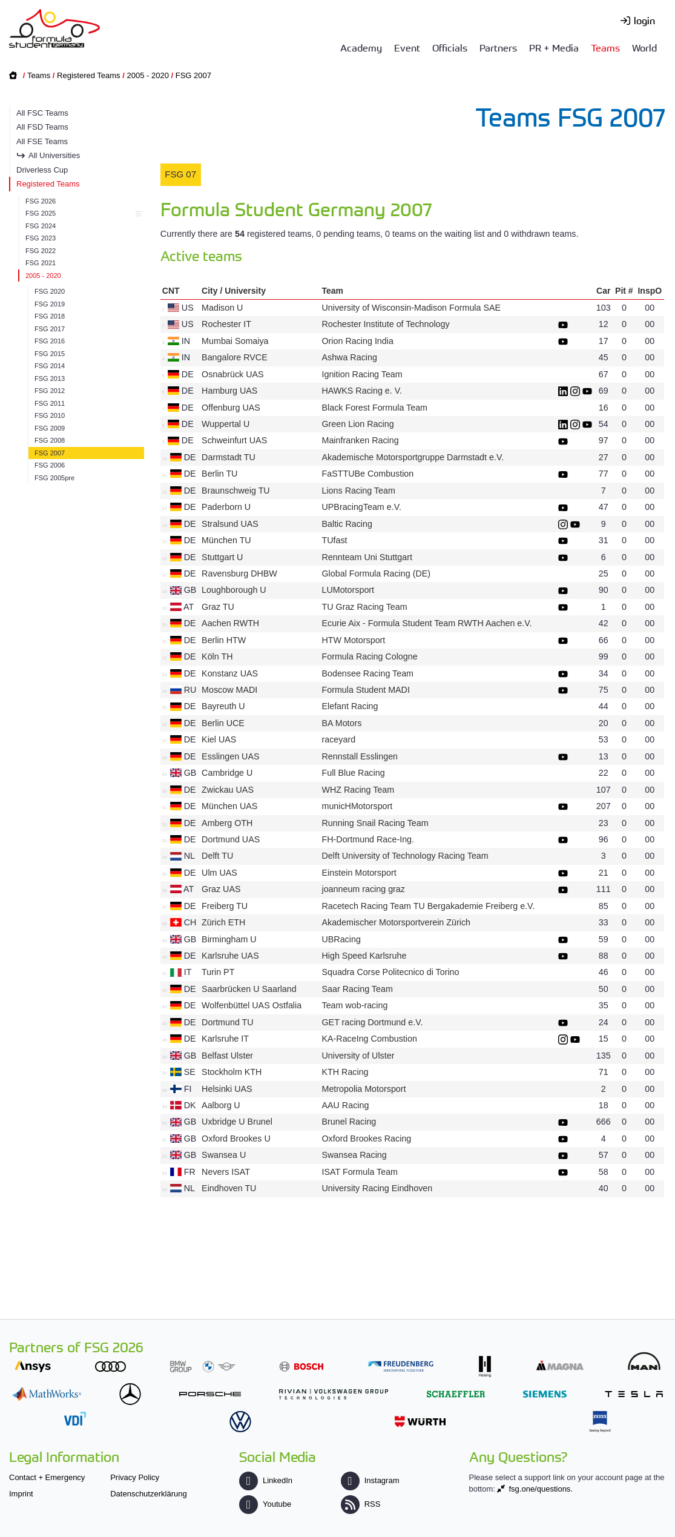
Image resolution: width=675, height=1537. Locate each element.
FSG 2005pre (54, 477)
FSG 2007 (193, 75)
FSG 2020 (50, 291)
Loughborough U (234, 590)
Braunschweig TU (236, 490)
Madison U (222, 307)
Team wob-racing (354, 1005)
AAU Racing (345, 1105)
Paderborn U (226, 507)
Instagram (370, 1480)
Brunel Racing (348, 1121)
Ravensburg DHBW (239, 573)
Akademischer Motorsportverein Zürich (395, 922)
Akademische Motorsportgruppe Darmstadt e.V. (412, 457)
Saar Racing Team (356, 989)
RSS (361, 1504)
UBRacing (340, 939)
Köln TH (217, 656)
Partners (498, 47)
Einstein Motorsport (358, 873)
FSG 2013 (50, 378)
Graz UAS (221, 889)
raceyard (338, 739)
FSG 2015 (50, 353)
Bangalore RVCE (235, 357)
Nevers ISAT (226, 1172)
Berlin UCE (223, 723)
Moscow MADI (229, 690)
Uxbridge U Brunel (237, 1121)
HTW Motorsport (353, 640)
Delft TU (217, 856)
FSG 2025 (81, 213)
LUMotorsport (347, 590)
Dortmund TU (228, 1022)
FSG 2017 (50, 328)
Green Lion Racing (357, 424)
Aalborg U (221, 1105)
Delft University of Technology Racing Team (404, 856)
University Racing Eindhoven (376, 1188)
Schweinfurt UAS (234, 440)
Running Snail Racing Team (374, 823)
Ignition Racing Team (361, 374)
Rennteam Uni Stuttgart (366, 557)
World (644, 47)
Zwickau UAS (228, 790)
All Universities (54, 155)
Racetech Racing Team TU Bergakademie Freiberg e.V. (428, 906)
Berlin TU (219, 473)
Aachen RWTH (230, 623)
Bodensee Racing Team (367, 673)
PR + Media (554, 47)
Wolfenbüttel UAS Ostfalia (251, 1005)
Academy (361, 47)
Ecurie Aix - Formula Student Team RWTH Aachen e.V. (426, 623)
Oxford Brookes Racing (366, 1138)
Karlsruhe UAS (230, 955)
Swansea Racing (353, 1155)
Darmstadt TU (228, 457)
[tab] (180, 175)
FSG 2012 (50, 390)
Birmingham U (229, 939)
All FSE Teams (42, 141)
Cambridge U (227, 773)
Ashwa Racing (349, 357)
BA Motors (341, 723)
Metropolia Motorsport (363, 1089)
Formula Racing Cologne (369, 656)
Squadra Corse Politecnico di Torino (390, 972)
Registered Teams (88, 75)
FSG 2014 (50, 365)
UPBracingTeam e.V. (361, 507)
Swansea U (224, 1155)
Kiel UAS (219, 739)
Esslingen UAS (230, 756)
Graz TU (218, 607)
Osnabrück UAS (233, 374)
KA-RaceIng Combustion (369, 1038)
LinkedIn (265, 1480)
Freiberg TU (225, 906)
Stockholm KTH (232, 1072)
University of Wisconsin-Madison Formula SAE (411, 307)
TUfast (334, 540)
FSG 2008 (50, 440)
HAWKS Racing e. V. (361, 390)
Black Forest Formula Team (374, 407)
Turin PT (218, 972)
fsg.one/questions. (541, 1488)
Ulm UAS (219, 873)
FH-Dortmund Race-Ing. (367, 839)
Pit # (624, 291)
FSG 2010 (50, 415)
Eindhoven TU (229, 1188)
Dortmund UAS (231, 839)
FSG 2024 (40, 226)
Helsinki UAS (227, 1089)
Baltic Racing (346, 524)
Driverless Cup (42, 169)
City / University (234, 291)
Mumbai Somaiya (235, 341)
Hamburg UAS (229, 390)
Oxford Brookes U (236, 1138)
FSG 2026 (40, 201)
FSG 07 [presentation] (180, 174)
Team (332, 291)
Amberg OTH (227, 823)
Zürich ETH (223, 922)
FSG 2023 (40, 238)
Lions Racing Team (358, 490)
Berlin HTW (224, 640)
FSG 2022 (40, 250)
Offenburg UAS (231, 407)
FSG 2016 (50, 341)
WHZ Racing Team (357, 790)
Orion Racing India (357, 341)
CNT (171, 291)
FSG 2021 (40, 262)
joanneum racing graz (363, 889)
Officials (449, 47)
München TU (226, 540)
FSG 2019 (50, 304)
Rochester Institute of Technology (385, 324)
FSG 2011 (50, 403)
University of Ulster (357, 1055)
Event (407, 47)
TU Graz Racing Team (364, 607)
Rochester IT (226, 324)
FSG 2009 (50, 428)
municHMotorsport (356, 806)
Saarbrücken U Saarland (249, 989)
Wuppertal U (225, 424)
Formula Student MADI (365, 690)
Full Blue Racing (352, 773)
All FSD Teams (42, 126)
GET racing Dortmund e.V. (372, 1022)
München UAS (229, 806)
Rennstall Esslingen (359, 756)
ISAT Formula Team (359, 1172)
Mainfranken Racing (359, 440)
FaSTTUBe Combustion (367, 473)
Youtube (265, 1504)
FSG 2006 (50, 465)
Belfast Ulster (227, 1055)
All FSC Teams (42, 112)
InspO (649, 291)
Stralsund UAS (230, 524)
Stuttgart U (222, 557)
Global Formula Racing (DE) (375, 573)
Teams (605, 47)
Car (603, 291)
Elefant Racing (349, 706)
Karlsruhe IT (225, 1038)
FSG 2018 (50, 316)
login (644, 20)
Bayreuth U (223, 706)
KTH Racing (344, 1072)
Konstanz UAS (230, 673)
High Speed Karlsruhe (363, 955)
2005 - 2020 (147, 75)
